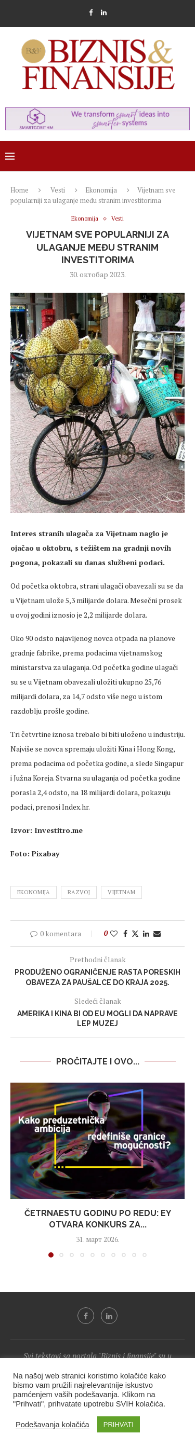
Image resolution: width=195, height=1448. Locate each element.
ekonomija (33, 892)
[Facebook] (91, 12)
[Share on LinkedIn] (146, 933)
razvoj (79, 892)
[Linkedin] (104, 12)
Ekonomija (101, 190)
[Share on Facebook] (125, 933)
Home (19, 190)
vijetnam (121, 892)
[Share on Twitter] (135, 933)
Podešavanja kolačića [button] (52, 1424)
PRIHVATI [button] (118, 1424)
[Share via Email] (157, 933)
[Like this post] (114, 933)
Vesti (57, 190)
